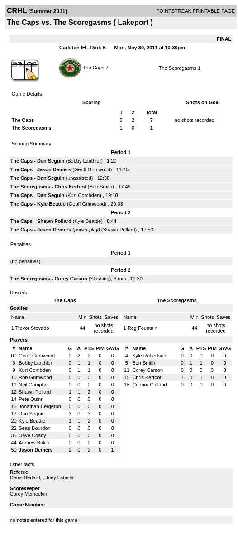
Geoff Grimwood (92, 169)
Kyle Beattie (51, 204)
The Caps (94, 67)
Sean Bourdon (34, 428)
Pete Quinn (31, 399)
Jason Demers (54, 169)
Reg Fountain (142, 328)
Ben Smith (101, 186)
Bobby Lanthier (84, 161)
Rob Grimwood (35, 377)
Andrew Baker (34, 442)
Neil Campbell (34, 384)
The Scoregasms (177, 68)
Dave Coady (32, 435)
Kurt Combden (83, 195)
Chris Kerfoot (70, 186)
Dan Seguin (51, 161)
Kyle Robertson (149, 355)
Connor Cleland (149, 384)
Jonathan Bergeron (40, 406)
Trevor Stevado (32, 328)
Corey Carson (71, 278)
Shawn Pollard (54, 221)
